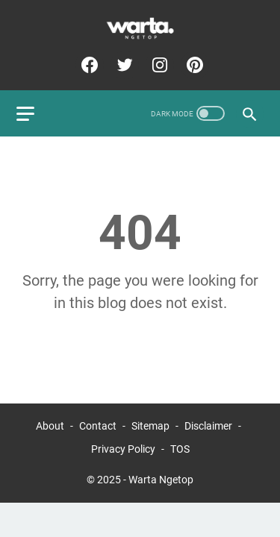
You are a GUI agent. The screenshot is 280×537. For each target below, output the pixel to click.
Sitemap (150, 426)
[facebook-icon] (88, 64)
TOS (180, 449)
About (50, 426)
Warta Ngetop (160, 480)
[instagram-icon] (158, 64)
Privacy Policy (123, 449)
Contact (97, 426)
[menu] (34, 113)
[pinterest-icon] (193, 64)
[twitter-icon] (123, 64)
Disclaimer (208, 426)
